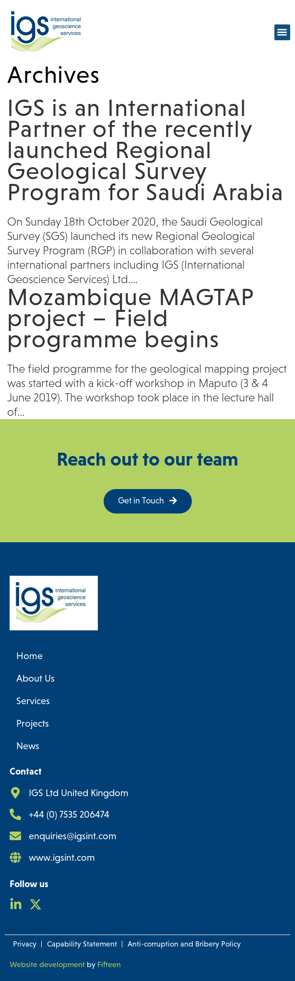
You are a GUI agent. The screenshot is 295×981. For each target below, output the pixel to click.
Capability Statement (82, 944)
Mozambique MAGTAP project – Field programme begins (130, 318)
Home (29, 655)
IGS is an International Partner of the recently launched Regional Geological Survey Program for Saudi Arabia (145, 149)
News (27, 746)
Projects (32, 723)
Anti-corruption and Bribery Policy (184, 944)
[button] (282, 32)
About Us (35, 678)
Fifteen (109, 964)
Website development (47, 964)
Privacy (24, 944)
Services (33, 701)
